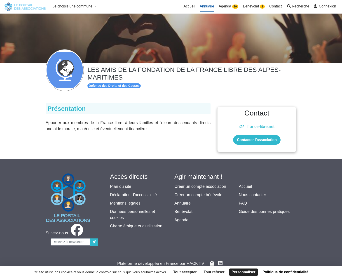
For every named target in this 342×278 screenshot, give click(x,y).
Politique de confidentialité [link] (285, 272)
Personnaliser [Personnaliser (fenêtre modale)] (243, 272)
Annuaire (182, 203)
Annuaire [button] (207, 6)
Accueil (245, 186)
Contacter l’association (257, 140)
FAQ (243, 203)
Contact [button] (275, 6)
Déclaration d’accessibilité (133, 195)
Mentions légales (125, 203)
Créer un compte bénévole (198, 195)
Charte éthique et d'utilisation (136, 226)
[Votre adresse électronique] (70, 241)
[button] (297, 7)
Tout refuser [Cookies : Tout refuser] (214, 272)
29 (235, 6)
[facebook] (65, 233)
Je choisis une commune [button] (73, 6)
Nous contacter (252, 195)
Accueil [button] (189, 6)
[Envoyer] (94, 242)
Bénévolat (183, 211)
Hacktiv (195, 263)
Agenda (181, 220)
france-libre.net (260, 126)
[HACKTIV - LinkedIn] (220, 264)
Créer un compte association (200, 186)
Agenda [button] (228, 6)
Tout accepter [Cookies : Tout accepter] (185, 272)
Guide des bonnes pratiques (264, 211)
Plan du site (120, 186)
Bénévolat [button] (254, 6)
